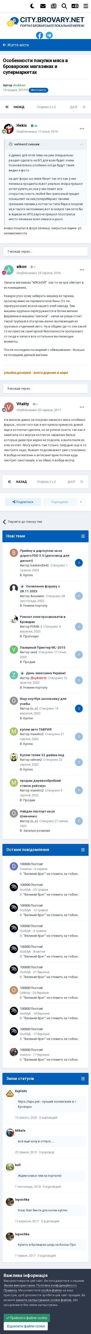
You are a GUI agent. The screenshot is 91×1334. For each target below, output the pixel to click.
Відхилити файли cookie (25, 1326)
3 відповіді (46, 1152)
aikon (21, 266)
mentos (25, 1055)
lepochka (22, 1199)
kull (18, 1165)
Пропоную (31, 636)
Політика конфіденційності (56, 1285)
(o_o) (34, 708)
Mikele (20, 1130)
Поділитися (23, 502)
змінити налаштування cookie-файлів (43, 1300)
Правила (10, 1290)
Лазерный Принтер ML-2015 (42, 647)
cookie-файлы (51, 1290)
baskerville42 (39, 565)
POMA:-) (36, 626)
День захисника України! (46, 673)
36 (34, 126)
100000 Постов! (31, 864)
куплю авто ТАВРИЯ (36, 729)
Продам (29, 662)
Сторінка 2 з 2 (47, 107)
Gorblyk (25, 889)
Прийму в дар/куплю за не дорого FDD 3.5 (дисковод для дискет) (44, 556)
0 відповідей (48, 1117)
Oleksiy (25, 993)
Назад (19, 107)
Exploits (21, 1091)
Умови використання (19, 1285)
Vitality (23, 404)
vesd (33, 652)
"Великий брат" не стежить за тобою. (51, 874)
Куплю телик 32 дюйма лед (42, 755)
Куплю (28, 575)
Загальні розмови (36, 830)
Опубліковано (37, 131)
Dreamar (26, 869)
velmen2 (36, 759)
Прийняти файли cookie (26, 1318)
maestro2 (37, 734)
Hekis (22, 125)
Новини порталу (35, 605)
